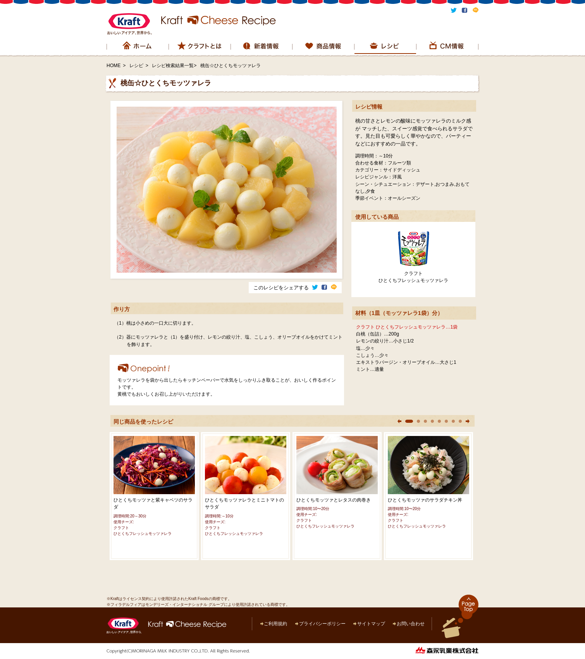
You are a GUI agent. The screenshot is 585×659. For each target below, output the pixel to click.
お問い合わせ (411, 623)
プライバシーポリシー (322, 623)
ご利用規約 (275, 623)
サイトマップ (371, 623)
